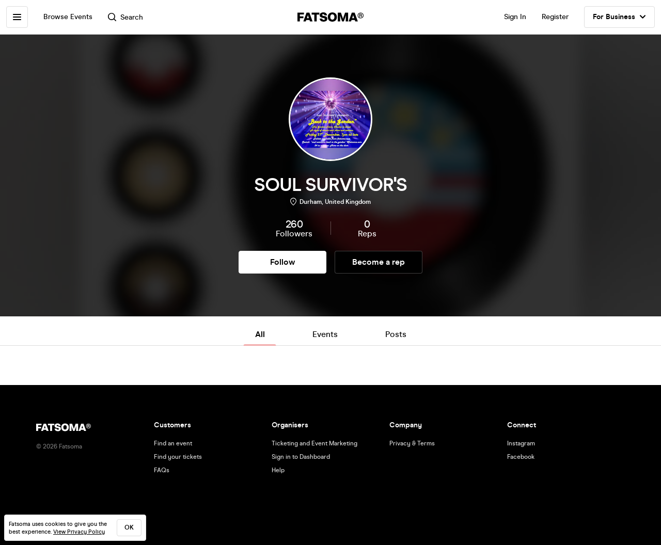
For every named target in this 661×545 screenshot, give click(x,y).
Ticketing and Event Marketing (314, 443)
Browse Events (67, 16)
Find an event (173, 443)
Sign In (515, 16)
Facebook (520, 456)
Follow (282, 262)
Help (278, 470)
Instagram (521, 443)
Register (555, 16)
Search (125, 17)
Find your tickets (178, 456)
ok (129, 527)
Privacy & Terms (412, 443)
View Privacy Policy (79, 531)
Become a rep (378, 262)
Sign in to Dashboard (301, 456)
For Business (619, 17)
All (260, 334)
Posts (395, 334)
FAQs (161, 470)
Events (325, 334)
